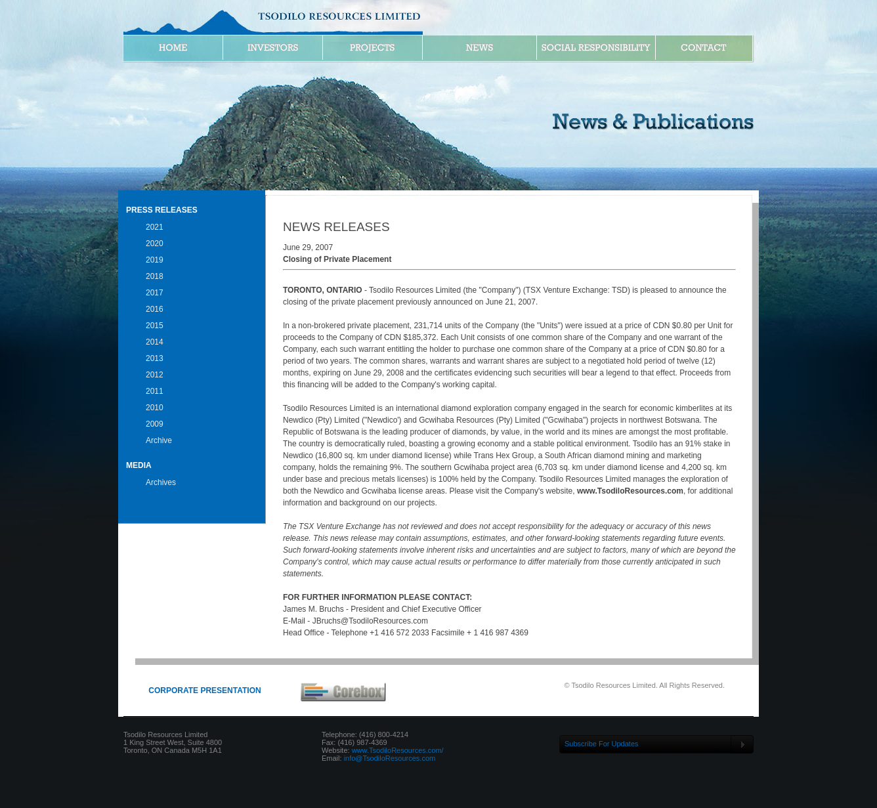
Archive (159, 440)
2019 (154, 260)
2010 (154, 407)
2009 (154, 424)
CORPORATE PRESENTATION (204, 690)
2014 (154, 342)
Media (139, 465)
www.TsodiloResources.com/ (398, 750)
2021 (154, 227)
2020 (154, 243)
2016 (154, 309)
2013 (154, 358)
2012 (154, 374)
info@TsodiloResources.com (390, 758)
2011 (154, 391)
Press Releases (162, 210)
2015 (154, 325)
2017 (154, 292)
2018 (154, 276)
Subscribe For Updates (602, 744)
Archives (161, 482)
